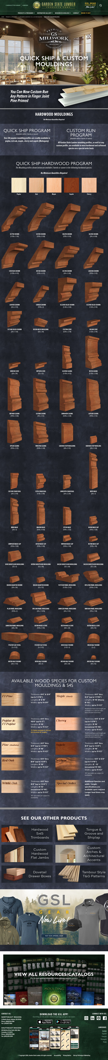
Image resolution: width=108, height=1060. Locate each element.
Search (100, 5)
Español (104, 1033)
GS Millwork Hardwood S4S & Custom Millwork (30, 17)
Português (104, 1039)
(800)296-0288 (10, 1034)
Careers (25, 5)
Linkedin (92, 1018)
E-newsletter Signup (13, 5)
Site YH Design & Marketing (81, 1055)
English (104, 1031)
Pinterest (98, 1018)
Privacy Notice (67, 1055)
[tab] (26, 13)
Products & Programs (11, 17)
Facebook (105, 1018)
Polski (105, 1042)
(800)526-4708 (10, 1021)
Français (104, 1036)
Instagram (86, 1018)
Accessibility (57, 1055)
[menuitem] (91, 5)
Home (2, 17)
